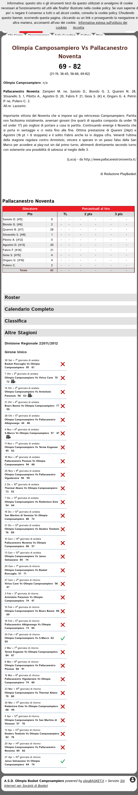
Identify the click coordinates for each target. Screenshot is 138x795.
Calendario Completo (29, 309)
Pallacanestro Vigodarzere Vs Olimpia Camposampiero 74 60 (27, 680)
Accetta (78, 27)
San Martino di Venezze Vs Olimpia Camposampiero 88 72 (26, 517)
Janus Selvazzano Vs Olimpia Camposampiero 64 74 (22, 762)
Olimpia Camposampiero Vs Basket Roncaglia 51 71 (26, 571)
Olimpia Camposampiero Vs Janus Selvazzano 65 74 (25, 558)
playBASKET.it (93, 781)
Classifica (16, 321)
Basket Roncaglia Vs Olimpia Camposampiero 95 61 (22, 365)
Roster (12, 297)
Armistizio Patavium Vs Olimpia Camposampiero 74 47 (24, 599)
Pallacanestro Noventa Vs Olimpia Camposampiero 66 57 (25, 544)
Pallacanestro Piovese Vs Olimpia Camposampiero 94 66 (25, 462)
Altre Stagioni (21, 332)
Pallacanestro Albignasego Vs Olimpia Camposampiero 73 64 (28, 626)
